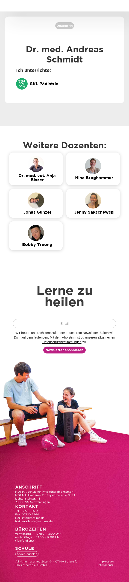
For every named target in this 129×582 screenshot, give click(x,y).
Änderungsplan (27, 553)
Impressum (106, 561)
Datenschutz (105, 564)
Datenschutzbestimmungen (62, 342)
